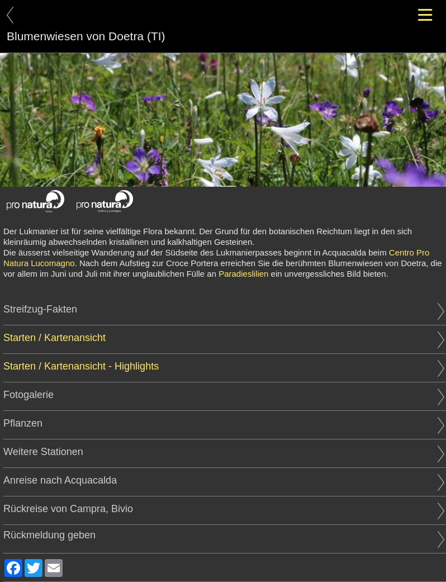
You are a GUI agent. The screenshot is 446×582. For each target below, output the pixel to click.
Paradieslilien (243, 273)
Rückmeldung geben (223, 535)
